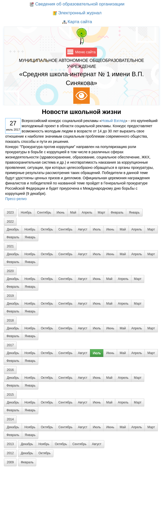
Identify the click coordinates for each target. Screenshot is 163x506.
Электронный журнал (77, 13)
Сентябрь (44, 212)
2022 (10, 221)
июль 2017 (13, 125)
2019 (10, 296)
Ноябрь (26, 212)
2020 (10, 271)
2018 (10, 320)
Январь (134, 212)
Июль (97, 229)
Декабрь (13, 229)
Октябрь (47, 229)
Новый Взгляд (113, 121)
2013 (10, 444)
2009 (10, 462)
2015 (10, 394)
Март (101, 212)
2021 (10, 246)
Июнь (61, 212)
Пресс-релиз (16, 199)
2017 (10, 345)
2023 (10, 212)
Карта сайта (77, 22)
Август (82, 229)
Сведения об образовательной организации (77, 4)
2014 (10, 419)
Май (73, 212)
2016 (10, 370)
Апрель (87, 212)
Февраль (117, 212)
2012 (10, 453)
